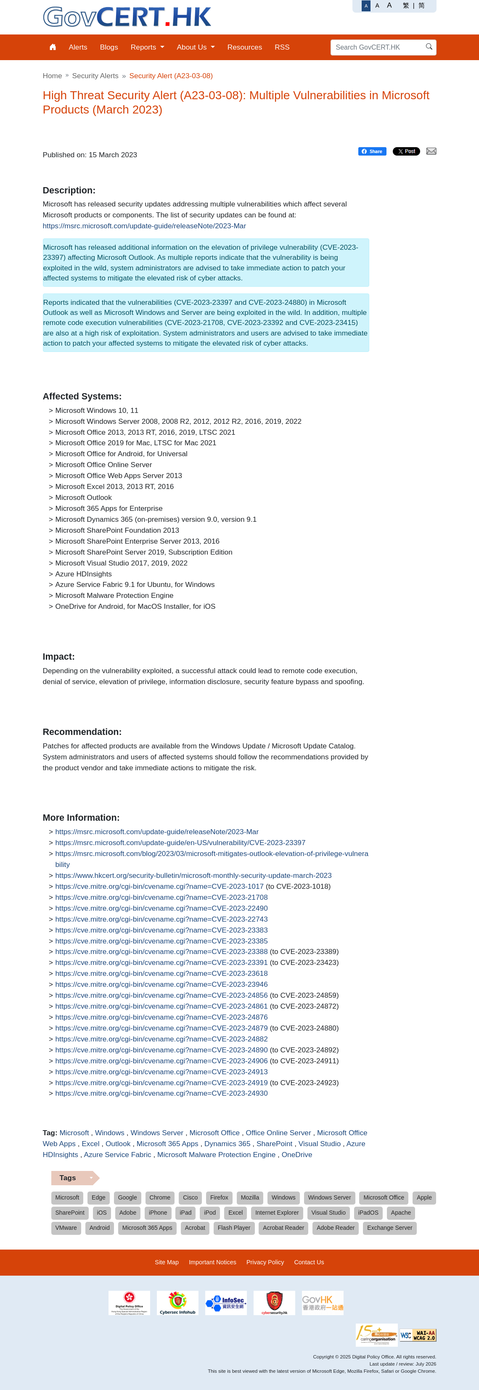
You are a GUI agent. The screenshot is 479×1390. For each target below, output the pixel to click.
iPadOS (368, 1212)
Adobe (127, 1212)
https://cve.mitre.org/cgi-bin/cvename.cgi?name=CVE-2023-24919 (162, 1083)
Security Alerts (95, 75)
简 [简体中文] (421, 5)
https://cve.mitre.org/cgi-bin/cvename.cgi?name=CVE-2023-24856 (162, 995)
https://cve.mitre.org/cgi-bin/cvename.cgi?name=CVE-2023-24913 (162, 1072)
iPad (185, 1212)
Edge (99, 1197)
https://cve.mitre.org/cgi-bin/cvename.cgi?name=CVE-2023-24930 (162, 1093)
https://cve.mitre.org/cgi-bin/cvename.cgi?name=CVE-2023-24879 (162, 1028)
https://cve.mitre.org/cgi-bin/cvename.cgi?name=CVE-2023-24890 (162, 1050)
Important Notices (212, 1262)
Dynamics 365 (227, 1143)
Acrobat (195, 1227)
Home (52, 75)
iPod (210, 1212)
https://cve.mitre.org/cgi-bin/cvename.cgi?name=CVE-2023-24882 (162, 1039)
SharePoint (274, 1143)
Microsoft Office (215, 1132)
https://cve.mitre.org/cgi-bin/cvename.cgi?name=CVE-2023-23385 (162, 941)
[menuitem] (53, 47)
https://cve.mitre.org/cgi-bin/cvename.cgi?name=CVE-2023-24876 (162, 1017)
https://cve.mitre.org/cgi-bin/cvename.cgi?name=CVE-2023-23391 (162, 962)
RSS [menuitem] (282, 47)
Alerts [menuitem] (78, 47)
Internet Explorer (277, 1212)
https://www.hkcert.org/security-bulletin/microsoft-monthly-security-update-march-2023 (194, 875)
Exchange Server (389, 1227)
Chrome (160, 1197)
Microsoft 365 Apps (167, 1143)
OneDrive (297, 1154)
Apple (424, 1197)
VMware (66, 1227)
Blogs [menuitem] (109, 47)
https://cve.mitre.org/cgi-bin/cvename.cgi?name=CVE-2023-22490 (162, 908)
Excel (90, 1143)
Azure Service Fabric (117, 1154)
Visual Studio (320, 1143)
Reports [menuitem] (144, 47)
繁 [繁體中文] (406, 5)
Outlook (118, 1143)
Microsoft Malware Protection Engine (216, 1154)
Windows (109, 1132)
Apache (401, 1212)
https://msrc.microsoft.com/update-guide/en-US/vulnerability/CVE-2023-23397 (181, 843)
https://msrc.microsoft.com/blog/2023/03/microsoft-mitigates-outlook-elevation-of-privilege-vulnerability (212, 858)
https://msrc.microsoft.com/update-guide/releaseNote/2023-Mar (144, 226)
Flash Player (234, 1227)
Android (100, 1227)
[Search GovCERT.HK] (384, 47)
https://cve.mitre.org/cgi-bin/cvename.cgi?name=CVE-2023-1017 (160, 886)
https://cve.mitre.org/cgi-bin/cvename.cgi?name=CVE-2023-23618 (162, 973)
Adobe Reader (336, 1227)
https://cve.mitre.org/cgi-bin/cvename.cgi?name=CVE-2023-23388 (162, 951)
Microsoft (74, 1132)
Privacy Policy (265, 1262)
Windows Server (156, 1132)
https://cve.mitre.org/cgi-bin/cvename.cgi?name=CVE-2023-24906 (162, 1061)
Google (127, 1197)
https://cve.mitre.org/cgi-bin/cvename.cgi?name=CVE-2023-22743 (162, 919)
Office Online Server (278, 1132)
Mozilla (250, 1197)
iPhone (158, 1212)
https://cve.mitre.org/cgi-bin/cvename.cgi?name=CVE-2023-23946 (162, 984)
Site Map (167, 1262)
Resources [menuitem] (245, 47)
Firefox (219, 1197)
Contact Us (309, 1262)
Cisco (190, 1197)
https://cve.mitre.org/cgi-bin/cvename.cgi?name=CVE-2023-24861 (162, 1006)
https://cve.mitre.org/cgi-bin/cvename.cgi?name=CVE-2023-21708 (162, 897)
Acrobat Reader (283, 1227)
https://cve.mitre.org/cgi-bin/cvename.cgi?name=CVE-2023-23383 (162, 930)
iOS (102, 1212)
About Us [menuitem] (193, 47)
